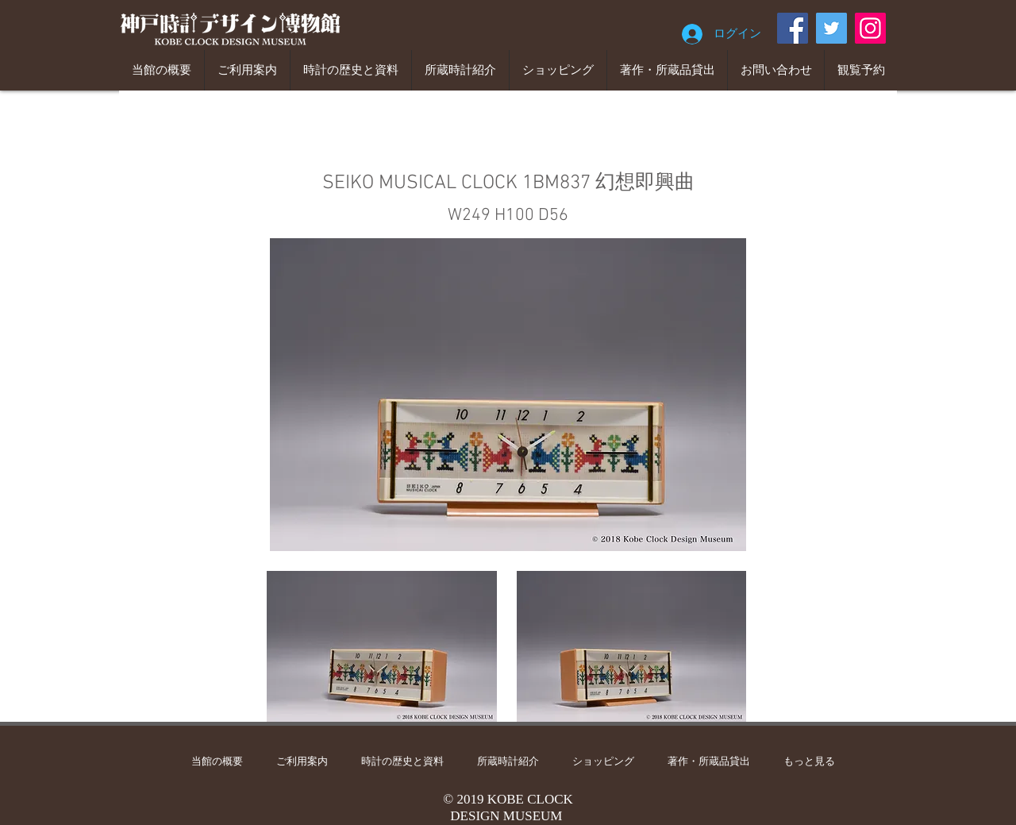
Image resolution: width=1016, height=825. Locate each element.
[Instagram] (870, 28)
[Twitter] (831, 28)
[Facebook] (792, 28)
